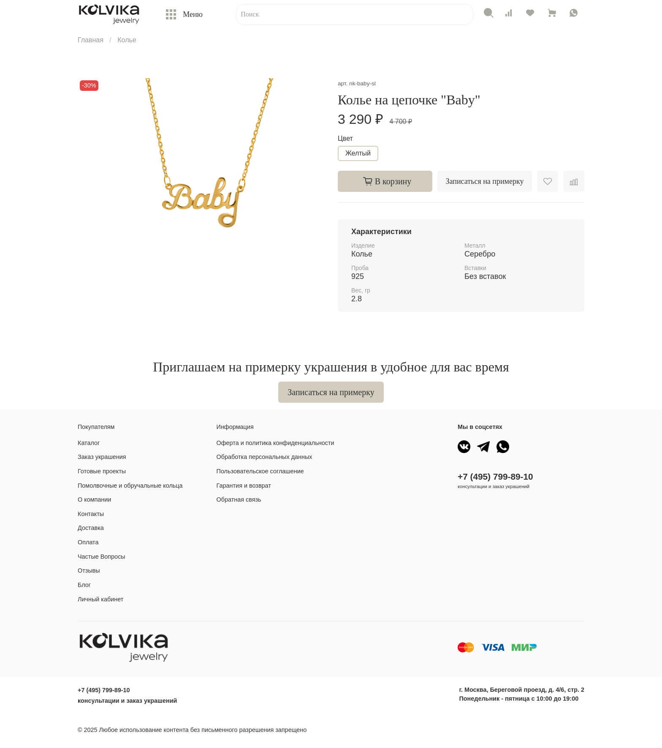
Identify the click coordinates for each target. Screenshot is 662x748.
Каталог (89, 443)
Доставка (91, 527)
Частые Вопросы (101, 556)
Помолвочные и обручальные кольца (130, 485)
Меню (184, 14)
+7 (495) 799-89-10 (495, 476)
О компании (94, 499)
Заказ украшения (102, 456)
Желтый (358, 153)
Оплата (88, 542)
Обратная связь (239, 499)
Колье (126, 40)
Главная (90, 40)
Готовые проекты (102, 471)
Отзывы (89, 570)
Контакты (91, 513)
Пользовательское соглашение (260, 471)
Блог (84, 584)
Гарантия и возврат (244, 485)
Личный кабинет (100, 599)
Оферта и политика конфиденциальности (275, 443)
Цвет (345, 138)
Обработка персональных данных (264, 456)
